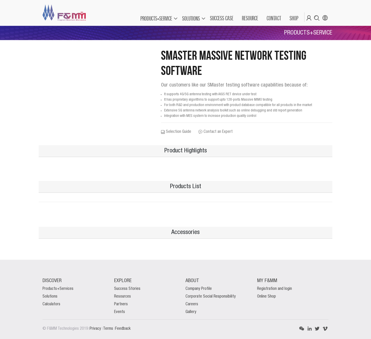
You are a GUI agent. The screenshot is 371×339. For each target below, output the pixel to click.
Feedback (123, 329)
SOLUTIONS (191, 18)
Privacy (96, 329)
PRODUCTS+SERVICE (156, 18)
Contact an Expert (215, 132)
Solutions (50, 296)
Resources (122, 296)
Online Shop (266, 296)
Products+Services (58, 289)
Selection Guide (176, 132)
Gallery (190, 312)
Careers (191, 304)
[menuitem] (221, 18)
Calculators (51, 304)
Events (119, 312)
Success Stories (127, 289)
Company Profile (198, 289)
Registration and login (274, 289)
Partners (121, 304)
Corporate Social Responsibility (210, 296)
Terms (108, 329)
